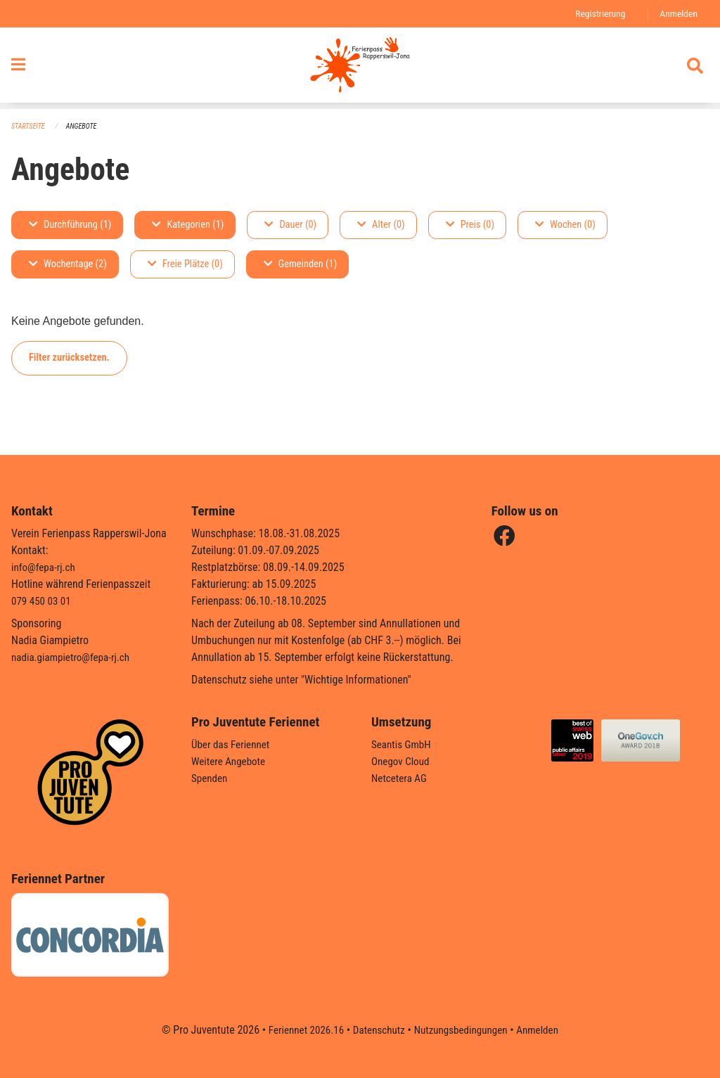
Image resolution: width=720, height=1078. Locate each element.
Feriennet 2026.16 (300, 1030)
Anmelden (677, 14)
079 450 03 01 (43, 601)
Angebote (85, 126)
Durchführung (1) (70, 225)
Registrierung (596, 14)
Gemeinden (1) (300, 265)
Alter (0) (381, 225)
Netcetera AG (400, 778)
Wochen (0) (565, 225)
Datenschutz (377, 1030)
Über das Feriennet (232, 744)
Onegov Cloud (402, 761)
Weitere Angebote (230, 761)
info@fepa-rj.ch (45, 567)
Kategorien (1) (188, 225)
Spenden (210, 778)
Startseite (29, 126)
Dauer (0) (290, 225)
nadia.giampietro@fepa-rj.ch (74, 657)
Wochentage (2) (68, 265)
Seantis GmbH (403, 744)
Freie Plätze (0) (185, 265)
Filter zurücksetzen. (69, 358)
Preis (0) (470, 225)
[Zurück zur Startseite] (360, 69)
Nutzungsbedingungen (463, 1030)
